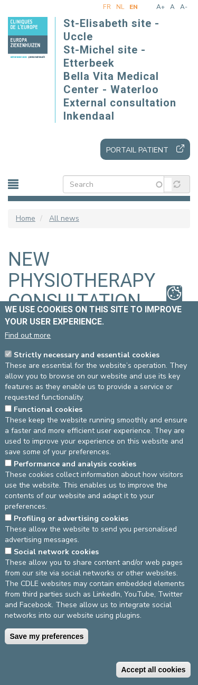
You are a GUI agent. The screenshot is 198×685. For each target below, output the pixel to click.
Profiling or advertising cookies (71, 518)
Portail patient (137, 150)
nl (120, 7)
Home (25, 218)
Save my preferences (46, 636)
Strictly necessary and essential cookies (86, 355)
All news (64, 218)
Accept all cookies (153, 669)
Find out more (28, 335)
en (133, 7)
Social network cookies (56, 552)
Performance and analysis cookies (75, 464)
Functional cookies (48, 409)
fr (107, 7)
